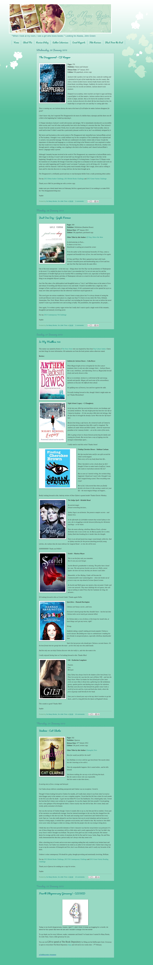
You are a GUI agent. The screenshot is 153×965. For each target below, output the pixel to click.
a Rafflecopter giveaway (47, 954)
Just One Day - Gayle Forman (55, 218)
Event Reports (78, 42)
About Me (27, 42)
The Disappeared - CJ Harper (54, 57)
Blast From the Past (114, 42)
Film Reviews (95, 42)
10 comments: (80, 714)
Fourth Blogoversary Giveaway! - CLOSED (62, 893)
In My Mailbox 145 (49, 342)
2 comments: (79, 201)
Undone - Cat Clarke (50, 730)
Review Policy (42, 42)
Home (16, 42)
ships (69, 945)
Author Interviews (60, 42)
